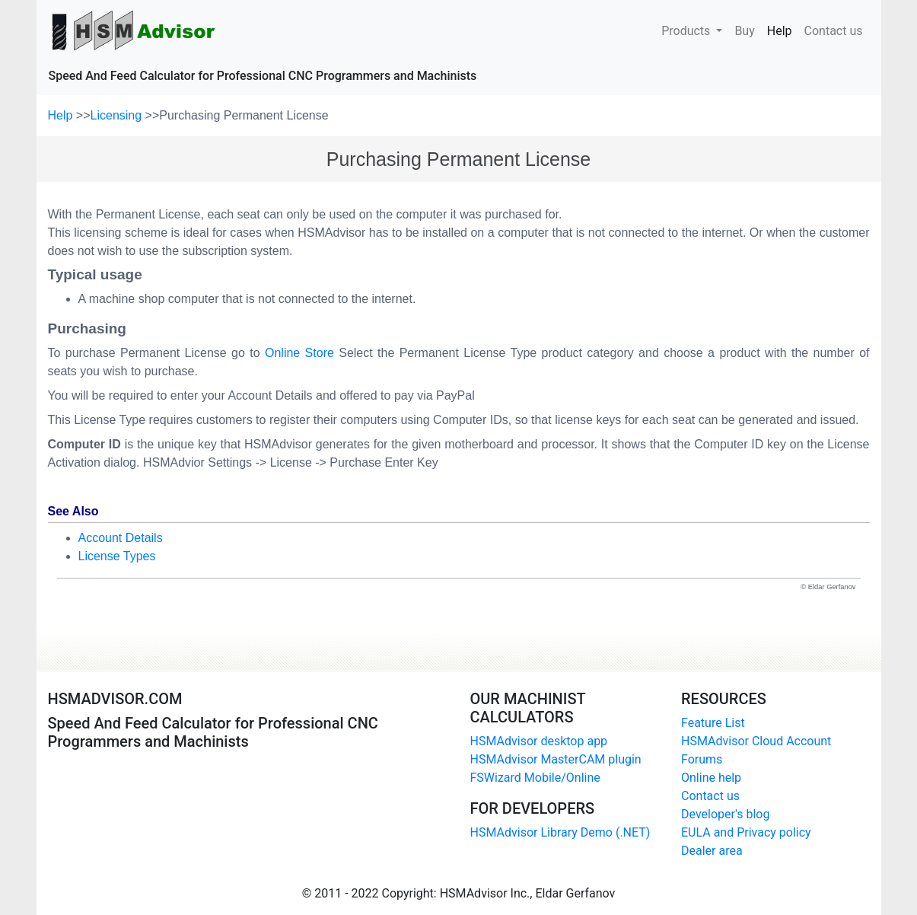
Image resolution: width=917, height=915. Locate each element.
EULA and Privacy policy (746, 832)
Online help (711, 777)
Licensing (118, 115)
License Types (117, 556)
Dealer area (712, 850)
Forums (701, 759)
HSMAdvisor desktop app (539, 741)
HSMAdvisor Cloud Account (756, 741)
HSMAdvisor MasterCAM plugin (556, 759)
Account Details (120, 537)
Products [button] (687, 31)
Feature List (713, 723)
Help (782, 29)
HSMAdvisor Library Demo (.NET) (560, 832)
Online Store (299, 352)
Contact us (833, 29)
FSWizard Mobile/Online (535, 777)
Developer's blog (725, 814)
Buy (744, 29)
